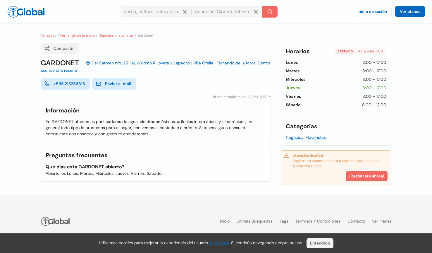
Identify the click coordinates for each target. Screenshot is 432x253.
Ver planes (410, 11)
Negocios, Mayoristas (306, 137)
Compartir (59, 49)
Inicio (225, 221)
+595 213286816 (64, 84)
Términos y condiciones (317, 221)
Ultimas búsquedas (255, 221)
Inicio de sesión (372, 11)
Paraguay (48, 35)
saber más (219, 242)
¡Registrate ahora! (366, 176)
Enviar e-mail (113, 84)
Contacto (356, 221)
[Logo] (26, 12)
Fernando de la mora (77, 35)
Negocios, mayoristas (116, 35)
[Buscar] (270, 12)
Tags (284, 221)
